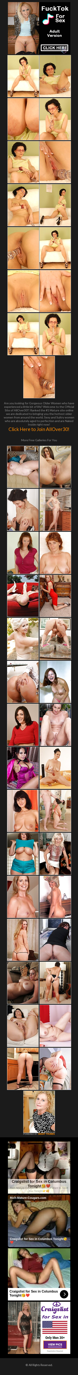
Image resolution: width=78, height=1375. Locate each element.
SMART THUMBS (46, 1134)
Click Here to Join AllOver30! (39, 429)
